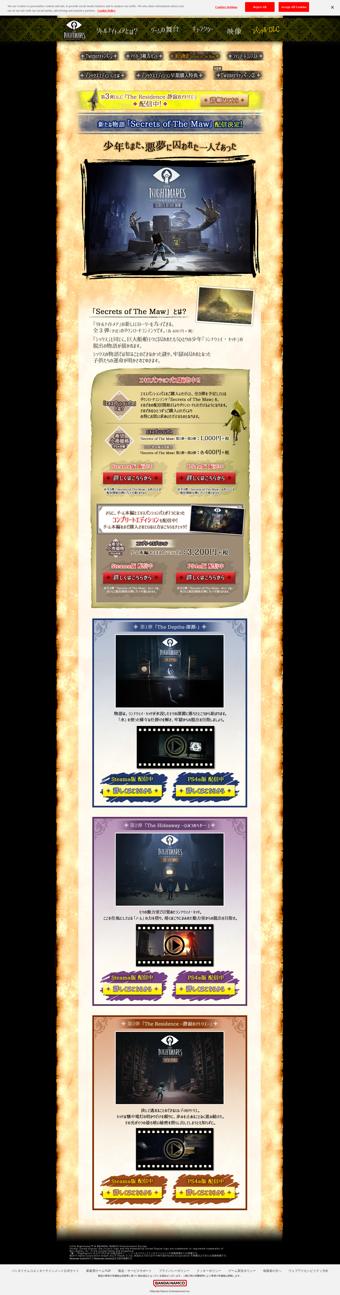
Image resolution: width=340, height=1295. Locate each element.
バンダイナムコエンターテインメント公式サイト (45, 1271)
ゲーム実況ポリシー (242, 1271)
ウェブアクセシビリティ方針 (308, 1271)
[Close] (332, 6)
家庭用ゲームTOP (98, 1271)
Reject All (259, 6)
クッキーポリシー (209, 1271)
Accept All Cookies (293, 6)
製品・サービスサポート (135, 1271)
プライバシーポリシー (174, 1271)
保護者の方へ (272, 1271)
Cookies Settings (226, 6)
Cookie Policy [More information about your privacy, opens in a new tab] (106, 9)
